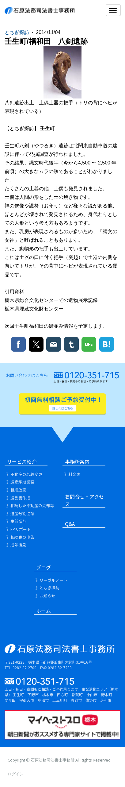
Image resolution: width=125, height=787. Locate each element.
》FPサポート (18, 529)
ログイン (16, 774)
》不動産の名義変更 (24, 474)
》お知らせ (45, 596)
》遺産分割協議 (20, 513)
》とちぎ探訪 (47, 588)
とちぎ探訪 (17, 32)
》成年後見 (16, 545)
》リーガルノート (51, 580)
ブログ (43, 567)
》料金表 (72, 474)
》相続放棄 (16, 490)
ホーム (43, 610)
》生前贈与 (16, 521)
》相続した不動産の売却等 (30, 505)
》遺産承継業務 (20, 482)
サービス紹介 (21, 461)
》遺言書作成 (18, 498)
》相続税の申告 (20, 537)
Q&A (70, 523)
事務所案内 (77, 461)
